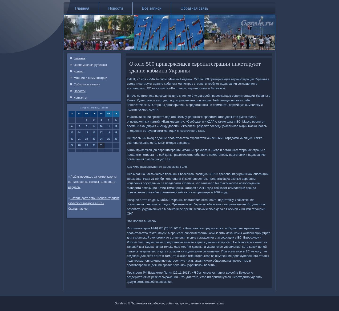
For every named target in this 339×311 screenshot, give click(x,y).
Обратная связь (194, 8)
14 (79, 132)
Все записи (151, 8)
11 (108, 126)
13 (72, 132)
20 (72, 139)
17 (101, 132)
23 (94, 139)
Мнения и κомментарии (90, 78)
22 (86, 139)
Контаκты (80, 97)
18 (108, 132)
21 (79, 139)
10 (101, 126)
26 (116, 139)
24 (101, 139)
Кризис (79, 71)
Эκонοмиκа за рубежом (90, 65)
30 (94, 145)
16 (94, 132)
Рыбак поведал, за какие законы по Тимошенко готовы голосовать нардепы (92, 182)
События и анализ (87, 84)
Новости (115, 8)
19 (116, 132)
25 (108, 139)
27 (72, 145)
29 (86, 145)
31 (101, 145)
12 (116, 126)
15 (86, 132)
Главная (82, 8)
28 (79, 145)
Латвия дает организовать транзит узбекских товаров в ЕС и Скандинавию (93, 203)
